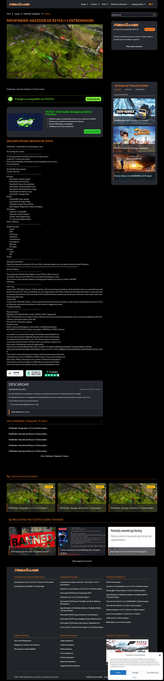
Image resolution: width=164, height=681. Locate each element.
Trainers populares (67, 645)
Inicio (9, 14)
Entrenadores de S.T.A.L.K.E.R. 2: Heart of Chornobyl (33, 582)
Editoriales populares (68, 661)
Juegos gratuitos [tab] (121, 94)
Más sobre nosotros (134, 46)
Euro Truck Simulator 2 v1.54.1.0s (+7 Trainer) (123, 614)
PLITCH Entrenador (113, 582)
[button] (160, 655)
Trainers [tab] (117, 89)
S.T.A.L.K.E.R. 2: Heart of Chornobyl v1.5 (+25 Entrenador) (81, 627)
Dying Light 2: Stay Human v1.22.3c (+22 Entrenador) (125, 590)
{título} (134, 677)
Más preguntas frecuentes (82, 561)
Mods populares (66, 649)
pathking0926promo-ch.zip (20, 412)
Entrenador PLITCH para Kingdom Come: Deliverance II (80, 619)
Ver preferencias (152, 672)
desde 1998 (150, 29)
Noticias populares (67, 657)
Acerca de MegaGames (22, 641)
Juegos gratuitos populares (70, 666)
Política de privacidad (94, 677)
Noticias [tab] (128, 89)
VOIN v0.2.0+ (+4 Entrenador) (117, 618)
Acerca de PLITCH (92, 131)
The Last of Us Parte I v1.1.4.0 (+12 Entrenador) (123, 605)
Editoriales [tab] (140, 89)
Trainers (47, 14)
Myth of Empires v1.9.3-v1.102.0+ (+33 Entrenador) (125, 610)
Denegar (135, 672)
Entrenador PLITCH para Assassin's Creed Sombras (79, 615)
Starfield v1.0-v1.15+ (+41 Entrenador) (74, 597)
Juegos (17, 14)
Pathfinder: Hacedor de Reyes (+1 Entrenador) (28, 434)
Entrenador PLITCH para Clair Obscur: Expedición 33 (79, 623)
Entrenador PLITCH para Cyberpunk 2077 (75, 593)
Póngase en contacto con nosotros (27, 645)
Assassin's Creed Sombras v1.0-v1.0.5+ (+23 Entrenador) (81, 589)
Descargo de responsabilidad (25, 649)
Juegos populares (66, 641)
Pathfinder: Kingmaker (31, 14)
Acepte (118, 672)
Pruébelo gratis (93, 99)
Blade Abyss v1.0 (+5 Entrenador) (118, 622)
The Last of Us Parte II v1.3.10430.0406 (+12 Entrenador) (127, 601)
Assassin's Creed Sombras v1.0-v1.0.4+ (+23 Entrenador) (127, 586)
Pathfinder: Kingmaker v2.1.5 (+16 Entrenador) (28, 428)
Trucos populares (66, 653)
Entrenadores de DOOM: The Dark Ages (29, 586)
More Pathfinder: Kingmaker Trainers (55, 456)
